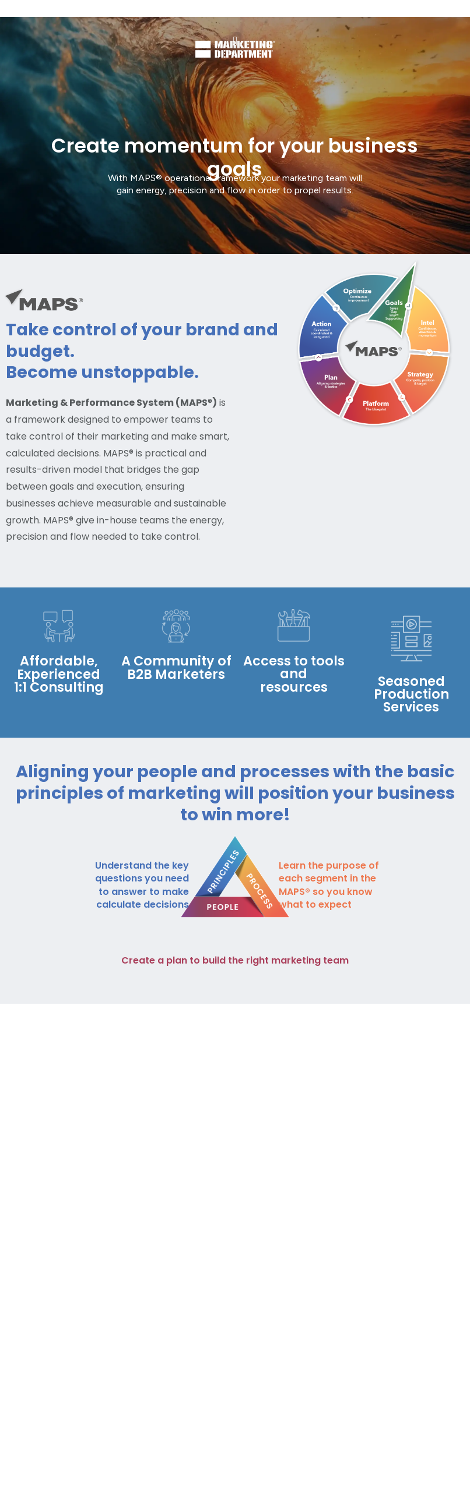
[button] (234, 41)
